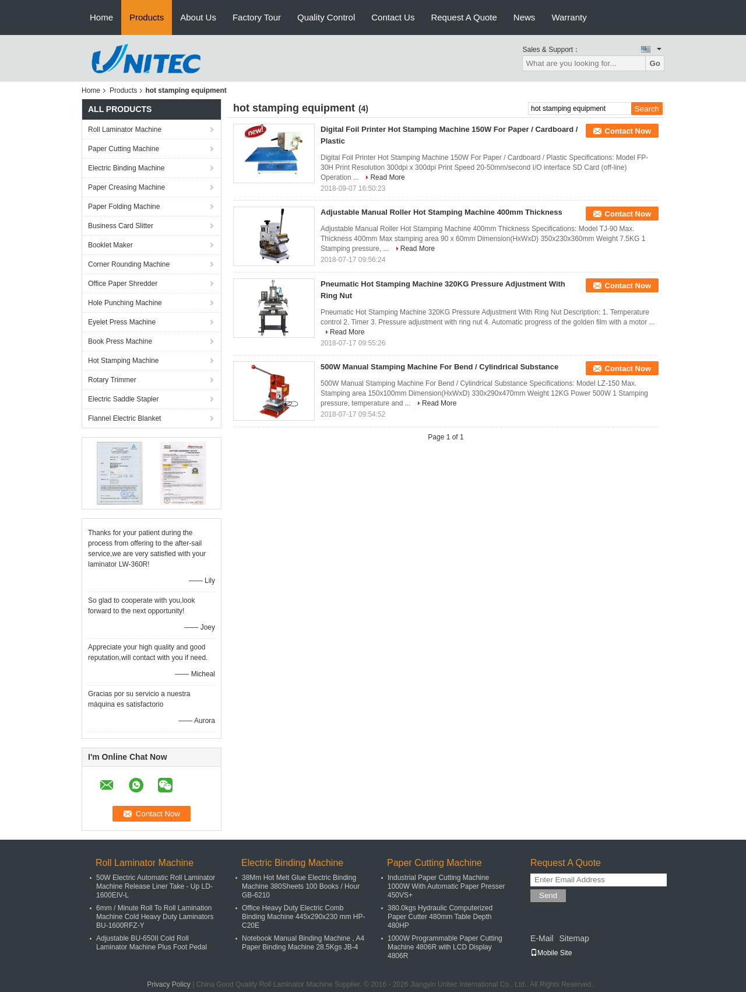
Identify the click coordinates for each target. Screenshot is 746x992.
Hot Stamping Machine (123, 361)
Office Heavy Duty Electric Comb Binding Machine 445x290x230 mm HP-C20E (303, 917)
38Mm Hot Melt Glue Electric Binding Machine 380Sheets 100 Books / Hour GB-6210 (301, 886)
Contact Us (392, 17)
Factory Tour (257, 17)
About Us (198, 17)
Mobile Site (551, 953)
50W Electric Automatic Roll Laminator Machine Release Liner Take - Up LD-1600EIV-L (155, 886)
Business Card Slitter (120, 226)
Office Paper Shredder (122, 284)
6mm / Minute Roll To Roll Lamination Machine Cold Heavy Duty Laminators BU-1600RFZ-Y (154, 917)
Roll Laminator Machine (124, 129)
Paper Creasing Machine (126, 187)
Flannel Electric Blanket (124, 418)
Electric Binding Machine (126, 168)
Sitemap (574, 938)
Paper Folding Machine (124, 206)
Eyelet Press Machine (122, 322)
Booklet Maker (110, 245)
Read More (387, 177)
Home (101, 17)
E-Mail (542, 938)
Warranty (568, 17)
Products (146, 17)
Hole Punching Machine (125, 303)
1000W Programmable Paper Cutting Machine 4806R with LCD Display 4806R (445, 947)
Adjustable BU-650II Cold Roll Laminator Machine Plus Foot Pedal (151, 942)
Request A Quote (464, 17)
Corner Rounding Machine (129, 264)
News (524, 17)
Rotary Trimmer (112, 380)
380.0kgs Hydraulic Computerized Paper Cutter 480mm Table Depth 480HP (440, 917)
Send (548, 895)
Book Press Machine (120, 341)
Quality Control (326, 17)
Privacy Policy (169, 984)
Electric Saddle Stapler (123, 399)
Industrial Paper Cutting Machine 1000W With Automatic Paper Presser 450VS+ (446, 886)
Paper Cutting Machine (123, 149)
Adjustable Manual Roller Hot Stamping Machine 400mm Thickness (441, 212)
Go (654, 63)
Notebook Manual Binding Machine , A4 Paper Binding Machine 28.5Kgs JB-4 (303, 942)
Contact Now (628, 131)
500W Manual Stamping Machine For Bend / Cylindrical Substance (439, 366)
